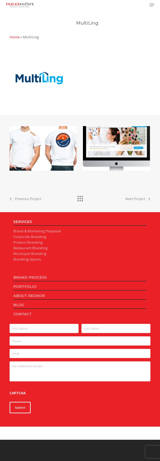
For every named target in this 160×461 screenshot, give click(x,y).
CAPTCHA (18, 393)
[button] (152, 5)
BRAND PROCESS (30, 277)
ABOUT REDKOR (29, 296)
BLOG (18, 305)
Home (15, 37)
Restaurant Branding (30, 248)
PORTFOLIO (24, 286)
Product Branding (28, 242)
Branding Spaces (27, 259)
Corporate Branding (29, 236)
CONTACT (22, 314)
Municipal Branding (29, 253)
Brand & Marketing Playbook (37, 231)
